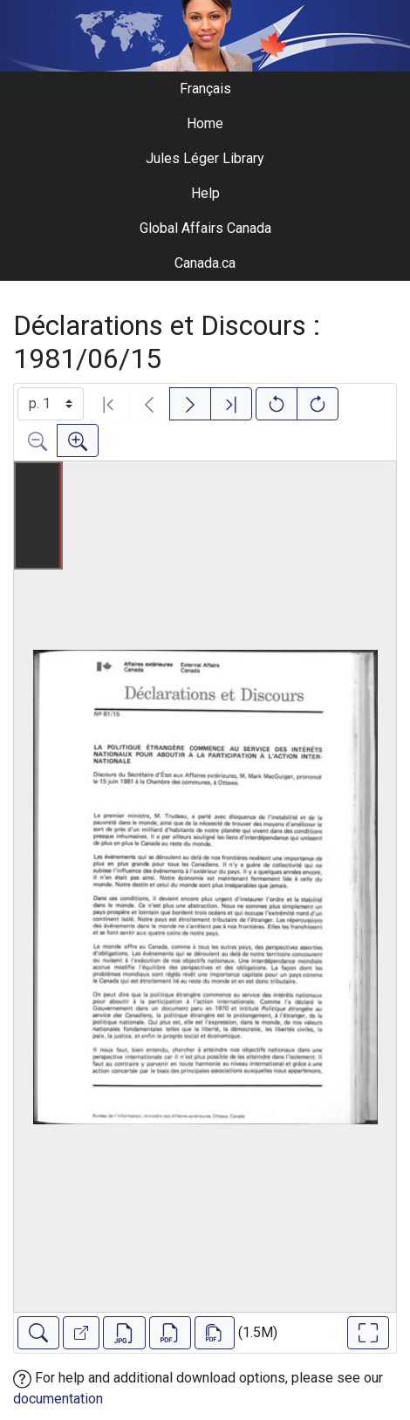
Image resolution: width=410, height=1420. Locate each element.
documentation (58, 1398)
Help (205, 193)
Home (205, 123)
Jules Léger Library (205, 158)
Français (205, 88)
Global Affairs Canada (205, 228)
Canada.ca (205, 263)
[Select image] (50, 403)
